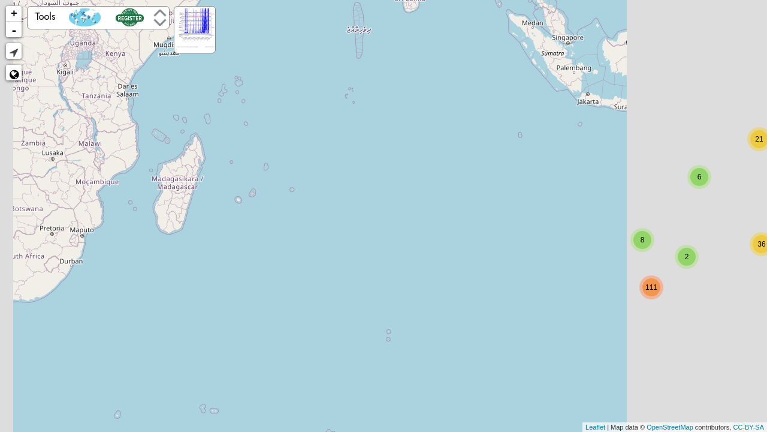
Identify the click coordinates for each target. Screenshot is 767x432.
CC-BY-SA (748, 427)
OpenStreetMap (670, 427)
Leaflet (595, 427)
